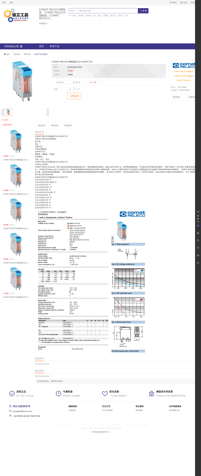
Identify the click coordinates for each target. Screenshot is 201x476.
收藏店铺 (192, 97)
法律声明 (115, 425)
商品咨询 (68, 125)
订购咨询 (72, 410)
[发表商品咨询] (43, 381)
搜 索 (143, 11)
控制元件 (27, 54)
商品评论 (55, 125)
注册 (11, 2)
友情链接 (144, 425)
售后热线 (139, 410)
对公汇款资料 (107, 410)
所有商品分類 (13, 46)
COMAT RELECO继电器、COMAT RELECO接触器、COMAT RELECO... (52, 14)
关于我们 (173, 2)
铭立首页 (183, 2)
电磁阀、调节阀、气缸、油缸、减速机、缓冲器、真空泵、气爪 (103, 16)
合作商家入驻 (174, 410)
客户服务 (129, 425)
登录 (4, 2)
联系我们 (194, 2)
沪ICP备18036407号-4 (100, 432)
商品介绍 (41, 125)
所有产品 (54, 46)
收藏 (4, 120)
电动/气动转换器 (40, 54)
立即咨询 (74, 96)
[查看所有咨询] (57, 381)
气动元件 (16, 54)
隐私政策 (100, 425)
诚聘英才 (85, 425)
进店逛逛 (176, 97)
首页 (41, 46)
